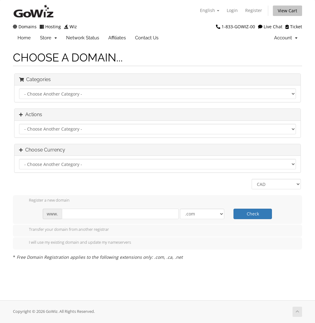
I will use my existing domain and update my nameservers (75, 242)
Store (48, 38)
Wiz (70, 27)
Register (253, 10)
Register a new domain (44, 200)
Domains (25, 27)
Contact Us (146, 38)
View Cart (287, 11)
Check (253, 214)
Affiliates (117, 38)
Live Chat (270, 27)
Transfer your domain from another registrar (64, 229)
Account (285, 38)
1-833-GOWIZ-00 (235, 27)
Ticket (293, 27)
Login (232, 10)
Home (24, 38)
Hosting (50, 27)
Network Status (82, 38)
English (209, 10)
